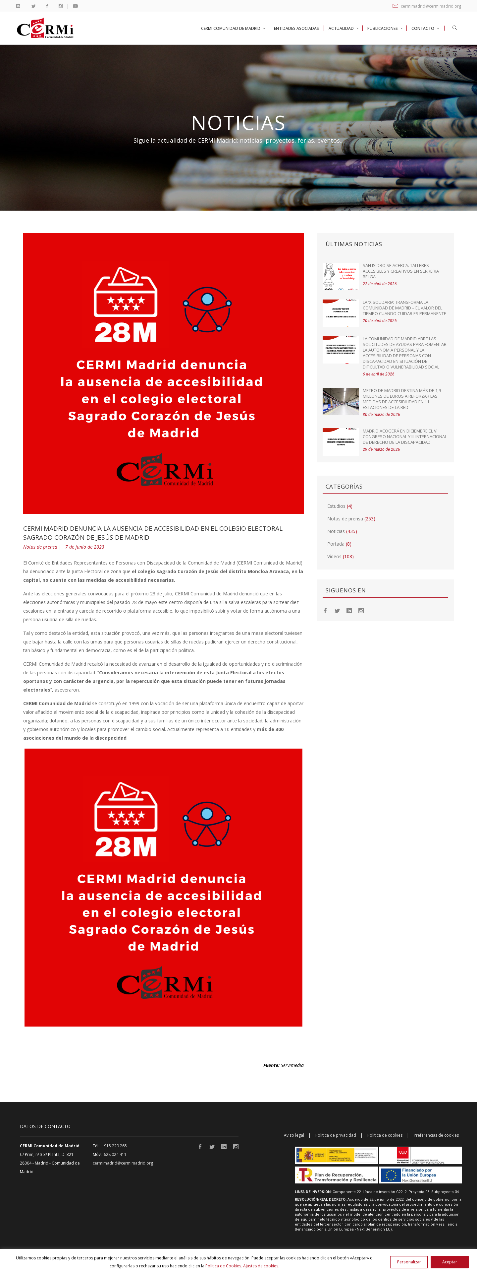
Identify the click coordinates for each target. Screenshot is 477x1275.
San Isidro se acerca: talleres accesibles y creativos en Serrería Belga (401, 271)
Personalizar (409, 1262)
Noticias (336, 531)
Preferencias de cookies (436, 1135)
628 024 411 (115, 1154)
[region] (238, 1262)
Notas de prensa (40, 547)
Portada (335, 544)
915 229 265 (115, 1146)
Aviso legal (294, 1135)
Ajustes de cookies (260, 1266)
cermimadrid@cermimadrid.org (427, 6)
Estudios (336, 506)
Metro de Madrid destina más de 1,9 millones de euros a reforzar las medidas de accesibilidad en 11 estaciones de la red (402, 398)
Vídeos (334, 556)
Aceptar (449, 1262)
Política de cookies (384, 1135)
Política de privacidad (335, 1135)
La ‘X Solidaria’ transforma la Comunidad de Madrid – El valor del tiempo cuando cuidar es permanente (404, 307)
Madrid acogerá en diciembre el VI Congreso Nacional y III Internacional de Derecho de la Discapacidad (405, 436)
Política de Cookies (223, 1266)
